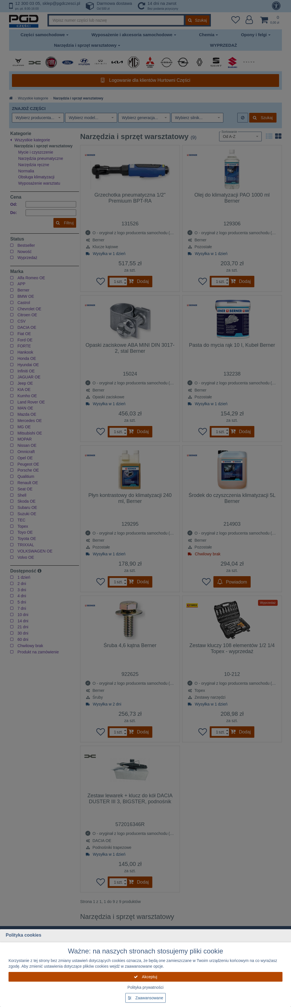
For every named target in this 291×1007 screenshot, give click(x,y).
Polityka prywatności (146, 987)
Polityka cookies (23, 935)
